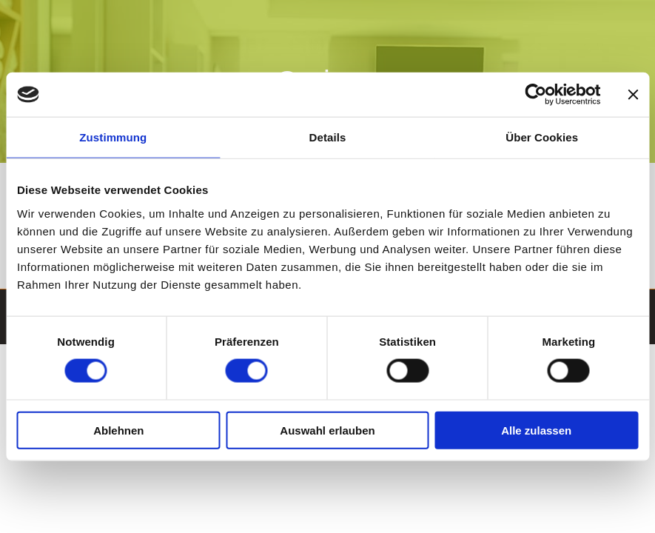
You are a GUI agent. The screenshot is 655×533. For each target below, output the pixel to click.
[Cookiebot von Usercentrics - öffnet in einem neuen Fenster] (535, 95)
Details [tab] (327, 137)
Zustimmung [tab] (113, 137)
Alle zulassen (536, 429)
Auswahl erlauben (327, 429)
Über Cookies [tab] (541, 137)
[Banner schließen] (633, 95)
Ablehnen (118, 429)
